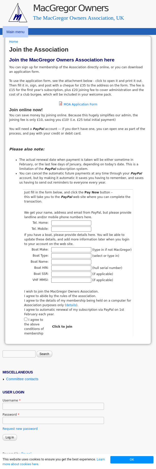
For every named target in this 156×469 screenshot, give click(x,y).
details (71, 305)
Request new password (20, 429)
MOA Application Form (80, 104)
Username (12, 400)
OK (132, 459)
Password (11, 414)
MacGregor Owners (70, 8)
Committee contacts (22, 379)
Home (13, 41)
